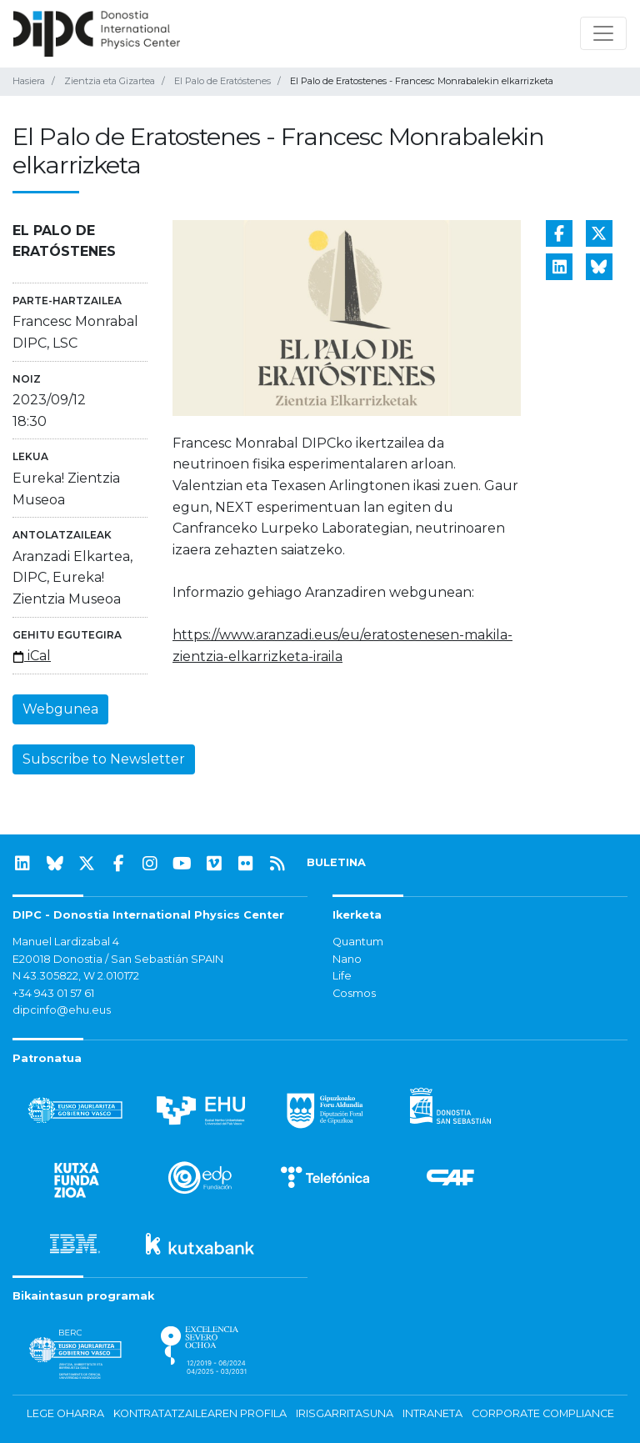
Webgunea (60, 709)
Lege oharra (65, 1413)
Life (342, 976)
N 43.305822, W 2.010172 (75, 976)
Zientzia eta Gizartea (109, 81)
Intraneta (432, 1413)
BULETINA (336, 862)
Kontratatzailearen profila (200, 1413)
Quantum (357, 941)
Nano (347, 959)
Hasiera (28, 81)
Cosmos (354, 993)
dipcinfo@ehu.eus (61, 1010)
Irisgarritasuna (344, 1413)
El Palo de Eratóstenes (222, 81)
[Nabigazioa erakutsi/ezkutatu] (603, 33)
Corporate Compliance (543, 1413)
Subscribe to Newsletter (103, 759)
